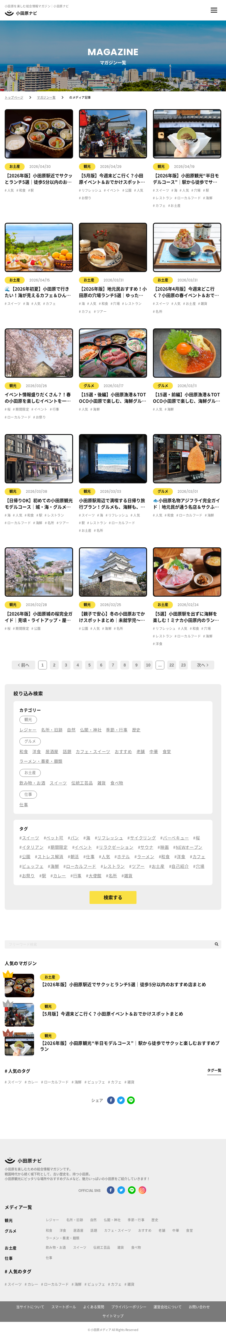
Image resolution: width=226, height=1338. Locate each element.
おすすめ (145, 1230)
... (160, 665)
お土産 (14, 166)
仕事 (9, 1258)
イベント (113, 190)
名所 (158, 311)
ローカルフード (189, 198)
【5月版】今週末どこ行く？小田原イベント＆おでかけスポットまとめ (111, 1014)
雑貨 (203, 303)
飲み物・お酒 (56, 1247)
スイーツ (162, 190)
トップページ (14, 97)
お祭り (86, 198)
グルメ (89, 385)
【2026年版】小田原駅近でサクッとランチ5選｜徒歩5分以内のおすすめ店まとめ (123, 984)
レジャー (52, 1219)
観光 (87, 166)
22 (171, 665)
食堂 (189, 1230)
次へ (202, 665)
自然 (93, 1219)
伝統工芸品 (101, 1247)
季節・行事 (136, 1219)
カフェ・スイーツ (117, 1230)
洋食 (158, 643)
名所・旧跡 (74, 1219)
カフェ (160, 205)
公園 (127, 190)
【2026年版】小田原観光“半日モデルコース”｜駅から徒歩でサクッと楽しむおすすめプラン (130, 1046)
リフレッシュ (91, 190)
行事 (55, 409)
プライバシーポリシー (128, 1307)
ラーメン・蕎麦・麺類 (62, 1238)
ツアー (101, 311)
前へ (23, 665)
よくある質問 (93, 1307)
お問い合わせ (199, 1307)
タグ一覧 (214, 1070)
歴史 (154, 1219)
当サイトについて (30, 1307)
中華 (175, 1230)
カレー (32, 1082)
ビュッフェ (96, 1082)
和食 (22, 190)
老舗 (161, 1230)
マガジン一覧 (46, 97)
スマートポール (63, 1307)
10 (148, 665)
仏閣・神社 (112, 1219)
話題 (93, 1230)
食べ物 (136, 1247)
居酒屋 (78, 1230)
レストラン (164, 198)
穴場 (197, 190)
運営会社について (168, 1307)
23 (183, 665)
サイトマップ (113, 1316)
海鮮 (208, 198)
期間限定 (22, 409)
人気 (10, 190)
